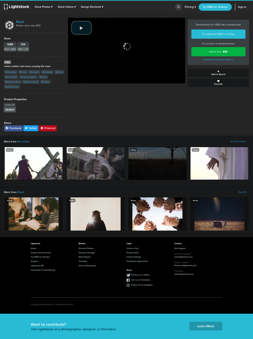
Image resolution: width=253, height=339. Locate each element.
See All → (244, 192)
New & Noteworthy (87, 265)
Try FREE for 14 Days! (215, 7)
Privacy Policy (132, 252)
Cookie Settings (133, 256)
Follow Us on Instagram (142, 284)
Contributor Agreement (137, 261)
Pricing (190, 7)
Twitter (31, 128)
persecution (12, 86)
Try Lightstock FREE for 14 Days (218, 34)
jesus (43, 77)
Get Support (179, 248)
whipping (10, 72)
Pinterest (47, 128)
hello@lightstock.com (184, 274)
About (33, 248)
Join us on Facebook (140, 279)
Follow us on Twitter (140, 274)
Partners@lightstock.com (185, 265)
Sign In (242, 7)
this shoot (23, 141)
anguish (34, 72)
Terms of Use (132, 248)
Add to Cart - (218, 51)
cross (59, 72)
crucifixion (11, 77)
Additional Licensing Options (218, 59)
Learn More (205, 326)
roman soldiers (28, 77)
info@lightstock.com (183, 256)
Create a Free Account (41, 252)
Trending (83, 261)
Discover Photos (86, 248)
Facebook (13, 128)
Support (34, 261)
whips (45, 81)
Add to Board (218, 73)
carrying (47, 72)
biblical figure (31, 81)
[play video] (81, 28)
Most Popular (85, 256)
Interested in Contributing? (43, 269)
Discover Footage (87, 252)
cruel (22, 72)
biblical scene (12, 81)
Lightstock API (37, 265)
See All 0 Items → (239, 141)
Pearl (20, 21)
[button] (43, 7)
